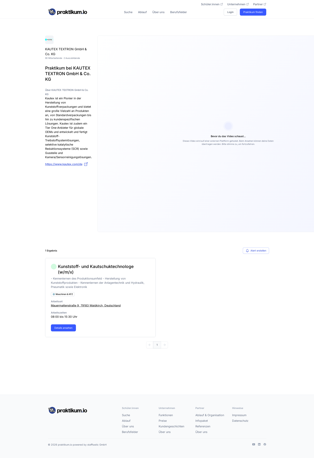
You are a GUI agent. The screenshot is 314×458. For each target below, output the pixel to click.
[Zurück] (149, 344)
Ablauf (142, 12)
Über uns (158, 12)
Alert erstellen (256, 250)
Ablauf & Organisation (209, 415)
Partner (259, 4)
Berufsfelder (178, 12)
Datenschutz (240, 420)
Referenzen (202, 426)
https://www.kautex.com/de (66, 164)
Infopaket (201, 420)
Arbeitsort (57, 301)
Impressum (239, 415)
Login (230, 12)
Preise (163, 420)
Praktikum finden (253, 12)
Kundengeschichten (171, 426)
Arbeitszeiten (59, 312)
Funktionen (166, 415)
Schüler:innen (212, 4)
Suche (128, 12)
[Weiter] (164, 344)
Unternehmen (238, 4)
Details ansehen (63, 327)
